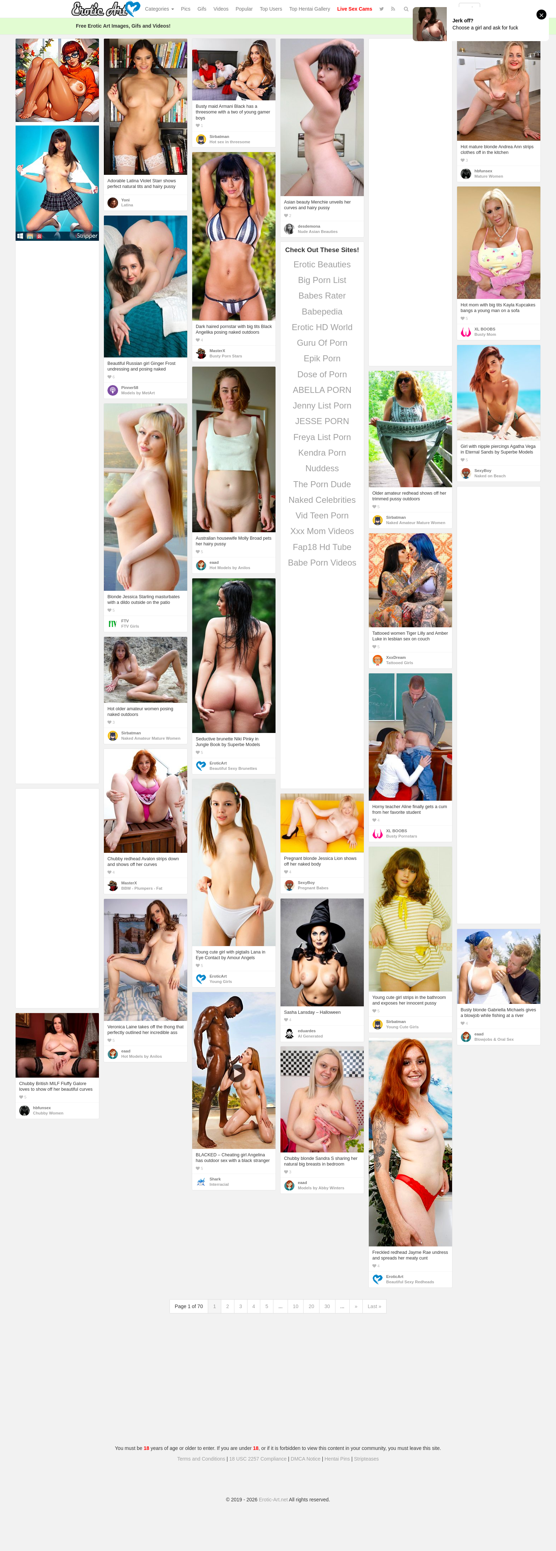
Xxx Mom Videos (322, 531)
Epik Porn (322, 358)
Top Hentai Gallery (309, 9)
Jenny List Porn (322, 405)
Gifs (202, 9)
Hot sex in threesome (230, 142)
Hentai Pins (337, 1459)
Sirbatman (219, 136)
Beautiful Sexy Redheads (410, 1282)
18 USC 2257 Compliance (258, 1459)
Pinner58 (129, 387)
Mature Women (488, 176)
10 (296, 1306)
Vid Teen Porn (322, 515)
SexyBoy (482, 470)
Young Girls (221, 981)
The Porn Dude (322, 484)
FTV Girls (130, 626)
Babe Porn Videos (322, 562)
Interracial (219, 1184)
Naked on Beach (490, 476)
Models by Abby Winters (321, 1188)
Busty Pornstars (401, 836)
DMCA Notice (306, 1459)
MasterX (217, 351)
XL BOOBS (484, 329)
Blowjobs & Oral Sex (494, 1039)
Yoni (125, 200)
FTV (125, 621)
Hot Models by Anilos (230, 568)
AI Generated (310, 1036)
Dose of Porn (322, 374)
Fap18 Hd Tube (322, 547)
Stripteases (366, 1459)
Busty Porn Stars (226, 356)
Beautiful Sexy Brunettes (233, 768)
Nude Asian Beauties (318, 231)
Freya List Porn (322, 437)
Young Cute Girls (402, 1027)
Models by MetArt (138, 393)
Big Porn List (322, 280)
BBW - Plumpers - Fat (141, 888)
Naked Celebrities (322, 500)
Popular (244, 9)
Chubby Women (48, 1113)
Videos (221, 9)
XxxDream (396, 657)
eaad (214, 562)
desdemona (309, 226)
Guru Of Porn (322, 343)
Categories (159, 9)
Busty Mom (485, 334)
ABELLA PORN (322, 390)
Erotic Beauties (322, 264)
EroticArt (218, 763)
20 (311, 1306)
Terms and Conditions (201, 1459)
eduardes (307, 1031)
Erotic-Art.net (273, 1499)
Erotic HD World (322, 327)
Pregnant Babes (313, 888)
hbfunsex (483, 171)
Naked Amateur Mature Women (415, 523)
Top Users (271, 9)
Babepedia (322, 311)
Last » (374, 1306)
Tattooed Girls (399, 663)
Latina (127, 205)
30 (327, 1306)
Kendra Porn (322, 452)
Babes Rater (322, 295)
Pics (185, 9)
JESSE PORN (322, 421)
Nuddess (322, 468)
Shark (215, 1179)
